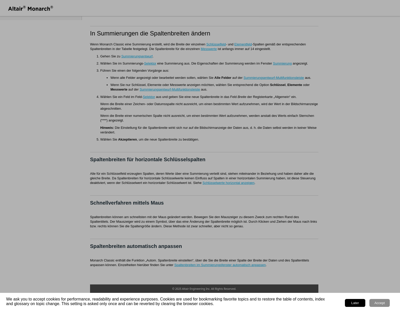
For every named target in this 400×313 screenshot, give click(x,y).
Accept (379, 303)
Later (355, 303)
